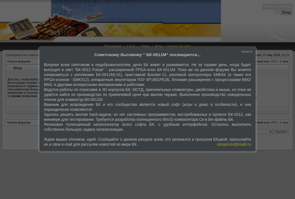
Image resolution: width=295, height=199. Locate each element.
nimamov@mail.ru (234, 144)
